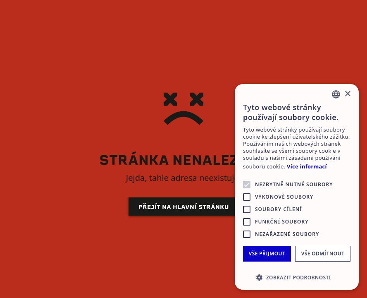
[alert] (297, 187)
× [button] (347, 94)
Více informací (307, 166)
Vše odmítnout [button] (323, 253)
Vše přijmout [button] (267, 253)
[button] (296, 277)
